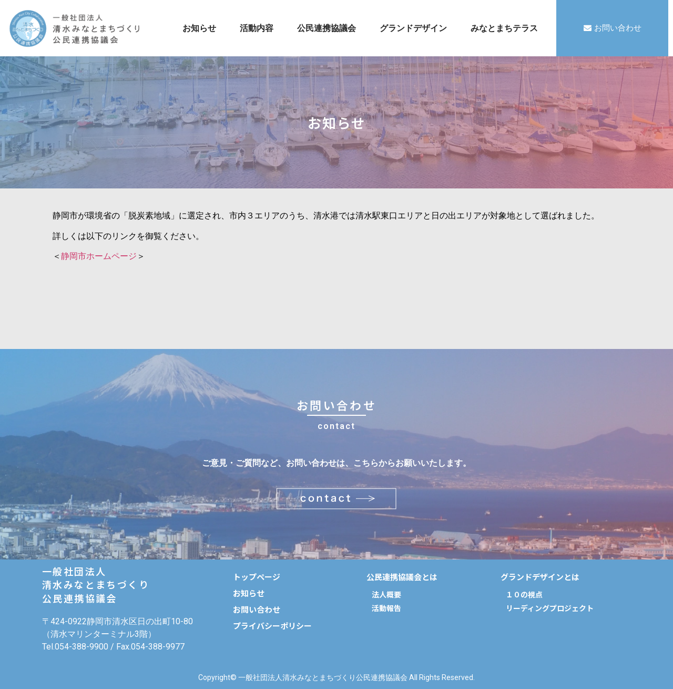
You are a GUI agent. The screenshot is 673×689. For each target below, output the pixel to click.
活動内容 (256, 28)
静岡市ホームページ (99, 256)
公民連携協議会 (326, 28)
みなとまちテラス (504, 28)
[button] (612, 28)
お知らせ (199, 28)
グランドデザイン (413, 28)
